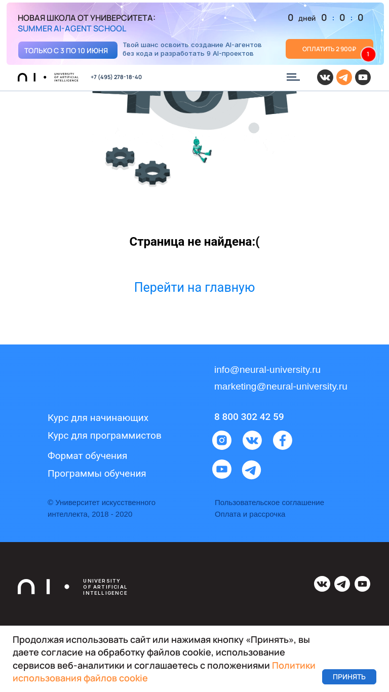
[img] (195, 34)
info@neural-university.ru (267, 369)
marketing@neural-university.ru (280, 386)
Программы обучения (97, 473)
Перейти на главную (194, 287)
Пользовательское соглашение (269, 502)
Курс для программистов (105, 435)
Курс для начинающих (98, 418)
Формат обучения (87, 456)
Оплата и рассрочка (250, 514)
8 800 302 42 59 (249, 416)
